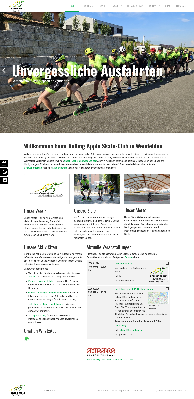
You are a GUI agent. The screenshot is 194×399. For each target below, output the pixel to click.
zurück (4, 73)
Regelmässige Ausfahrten (41, 281)
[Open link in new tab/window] (101, 352)
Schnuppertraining (33, 167)
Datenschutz (138, 390)
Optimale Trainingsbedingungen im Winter (49, 292)
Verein (71, 5)
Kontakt (153, 5)
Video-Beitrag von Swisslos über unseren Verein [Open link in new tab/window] (111, 359)
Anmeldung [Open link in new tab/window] (120, 325)
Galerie (115, 5)
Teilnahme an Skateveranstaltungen (45, 304)
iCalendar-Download (167, 263)
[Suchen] (85, 390)
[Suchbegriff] (65, 390)
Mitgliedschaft (59, 167)
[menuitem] (72, 6)
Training (86, 5)
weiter (190, 73)
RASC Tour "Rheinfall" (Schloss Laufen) (134, 289)
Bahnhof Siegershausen (130, 330)
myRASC (180, 5)
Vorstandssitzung (123, 263)
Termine (102, 5)
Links (167, 5)
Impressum (124, 390)
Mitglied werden (135, 5)
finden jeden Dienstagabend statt (80, 161)
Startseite (103, 390)
